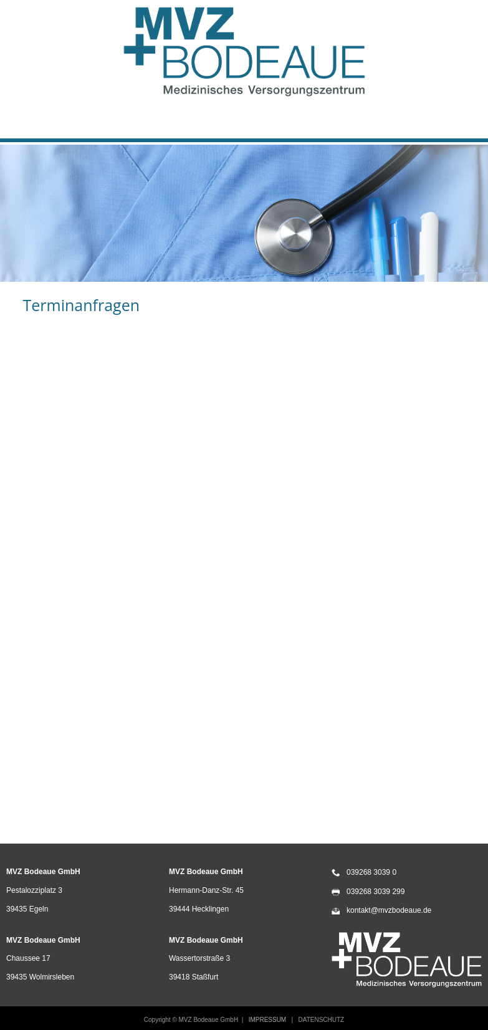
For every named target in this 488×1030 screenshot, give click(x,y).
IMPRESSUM (268, 1019)
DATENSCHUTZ (321, 1019)
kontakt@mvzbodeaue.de (389, 910)
